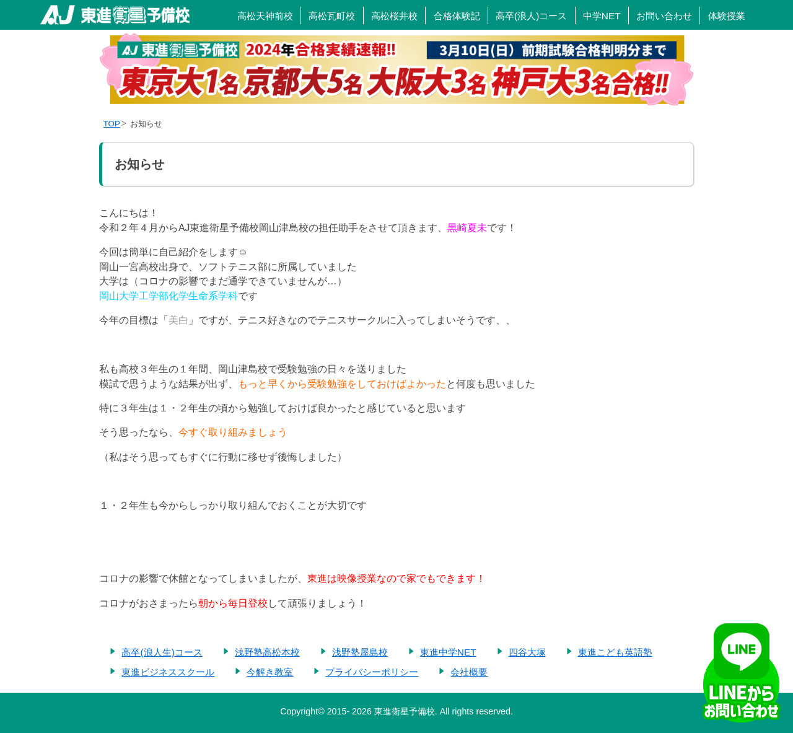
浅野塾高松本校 (267, 652)
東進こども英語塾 (615, 652)
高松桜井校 (394, 16)
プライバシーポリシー (371, 672)
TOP (111, 123)
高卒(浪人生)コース (161, 652)
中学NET (602, 16)
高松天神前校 (265, 16)
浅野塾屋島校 (360, 652)
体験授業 (726, 16)
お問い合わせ (664, 16)
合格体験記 (457, 16)
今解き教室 (270, 672)
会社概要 (469, 672)
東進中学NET (448, 652)
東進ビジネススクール (167, 672)
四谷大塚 (527, 652)
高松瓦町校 (332, 16)
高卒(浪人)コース (531, 16)
